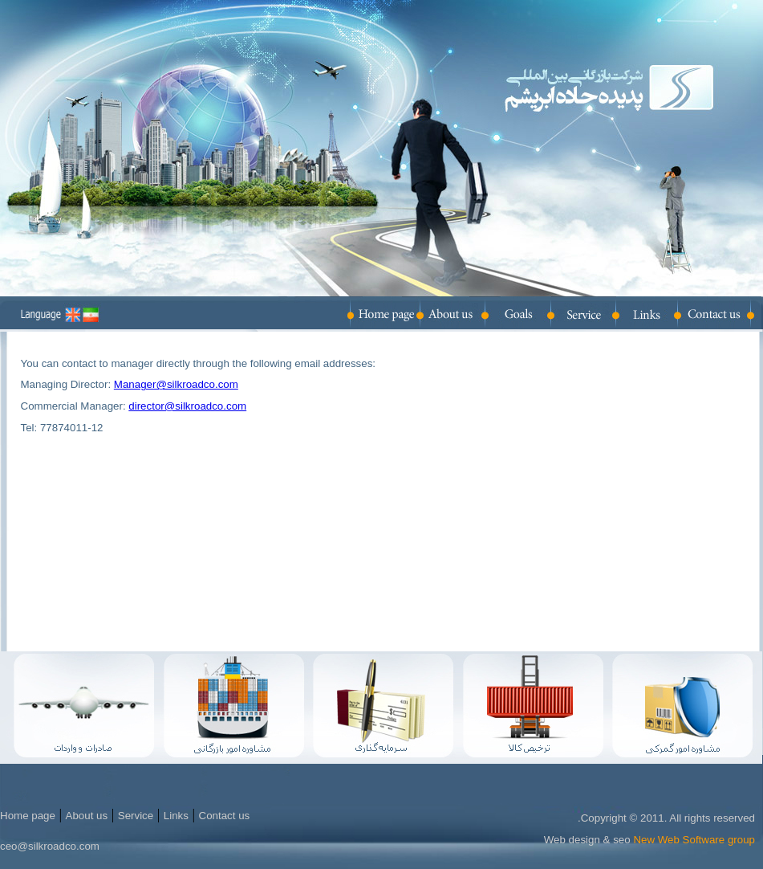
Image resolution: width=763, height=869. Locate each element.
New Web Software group (694, 840)
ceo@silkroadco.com (49, 846)
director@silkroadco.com (187, 406)
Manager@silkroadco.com (176, 384)
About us (87, 816)
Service (135, 816)
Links (176, 816)
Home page (27, 816)
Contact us (224, 816)
